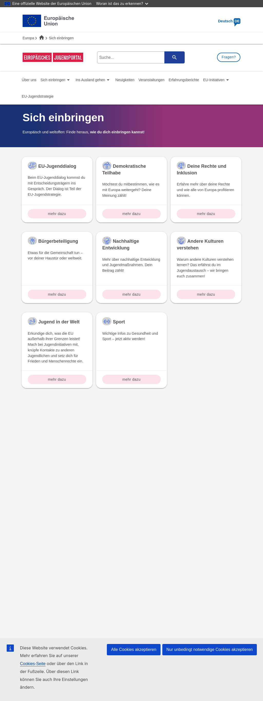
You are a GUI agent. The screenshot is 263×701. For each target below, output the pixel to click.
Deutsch (229, 21)
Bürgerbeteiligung (58, 241)
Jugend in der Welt (59, 321)
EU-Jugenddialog (57, 166)
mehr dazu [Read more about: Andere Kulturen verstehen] (206, 294)
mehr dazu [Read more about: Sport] (132, 379)
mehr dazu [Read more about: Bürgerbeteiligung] (57, 294)
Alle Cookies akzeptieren (133, 649)
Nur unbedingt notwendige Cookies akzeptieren (209, 649)
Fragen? (229, 57)
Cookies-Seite (33, 663)
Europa (28, 38)
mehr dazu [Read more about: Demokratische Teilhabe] (132, 214)
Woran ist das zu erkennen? (122, 3)
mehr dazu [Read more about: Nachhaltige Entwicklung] (132, 294)
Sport (119, 321)
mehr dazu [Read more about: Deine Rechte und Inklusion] (206, 214)
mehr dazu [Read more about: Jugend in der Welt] (57, 379)
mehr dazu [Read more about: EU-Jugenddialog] (57, 214)
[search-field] (140, 57)
